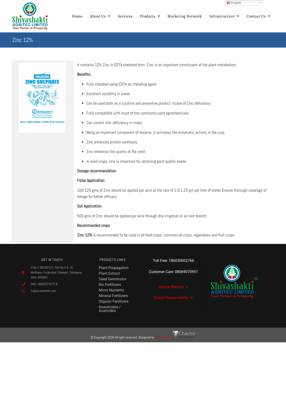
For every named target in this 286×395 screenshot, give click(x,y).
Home (77, 16)
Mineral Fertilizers (113, 296)
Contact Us (258, 16)
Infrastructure (224, 16)
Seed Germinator (112, 279)
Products (150, 16)
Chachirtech (175, 337)
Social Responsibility (173, 297)
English (233, 3)
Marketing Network (184, 16)
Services (125, 16)
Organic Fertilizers (113, 301)
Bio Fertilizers (110, 284)
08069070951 (186, 272)
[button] (100, 16)
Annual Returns (173, 287)
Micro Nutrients (111, 290)
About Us (100, 16)
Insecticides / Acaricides (110, 309)
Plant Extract (109, 273)
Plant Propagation (114, 268)
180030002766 (181, 260)
